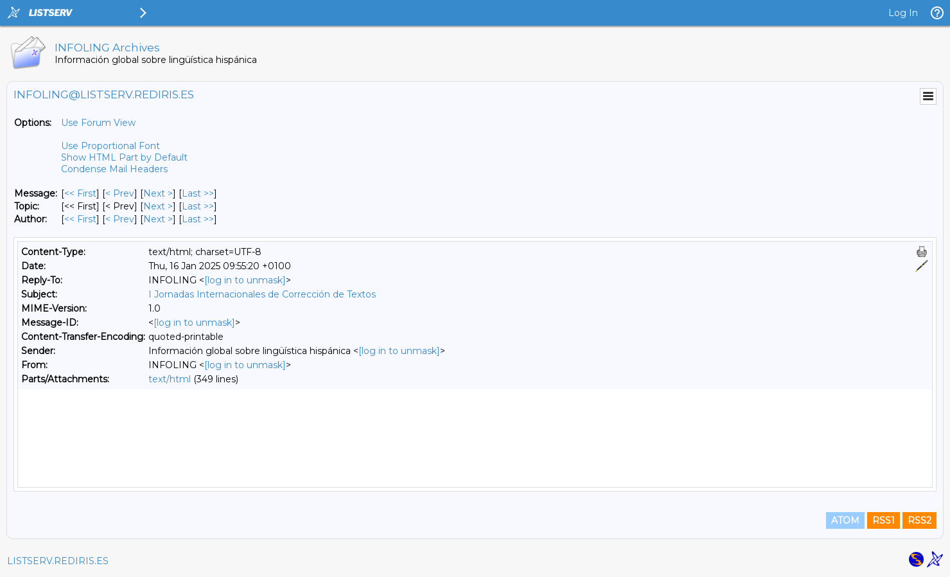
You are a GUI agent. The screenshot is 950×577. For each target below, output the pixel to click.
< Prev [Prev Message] (119, 193)
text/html (169, 379)
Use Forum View (98, 123)
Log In (903, 13)
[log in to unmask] (245, 280)
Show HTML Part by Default (124, 157)
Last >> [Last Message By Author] (198, 219)
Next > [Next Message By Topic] (158, 206)
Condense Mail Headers (114, 169)
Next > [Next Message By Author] (158, 219)
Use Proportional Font (110, 146)
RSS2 (919, 520)
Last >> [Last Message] (198, 193)
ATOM (845, 520)
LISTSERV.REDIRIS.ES (58, 561)
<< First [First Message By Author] (80, 219)
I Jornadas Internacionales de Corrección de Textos (262, 294)
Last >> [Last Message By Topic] (198, 206)
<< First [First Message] (80, 193)
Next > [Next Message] (158, 193)
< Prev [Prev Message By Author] (119, 219)
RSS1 (883, 520)
